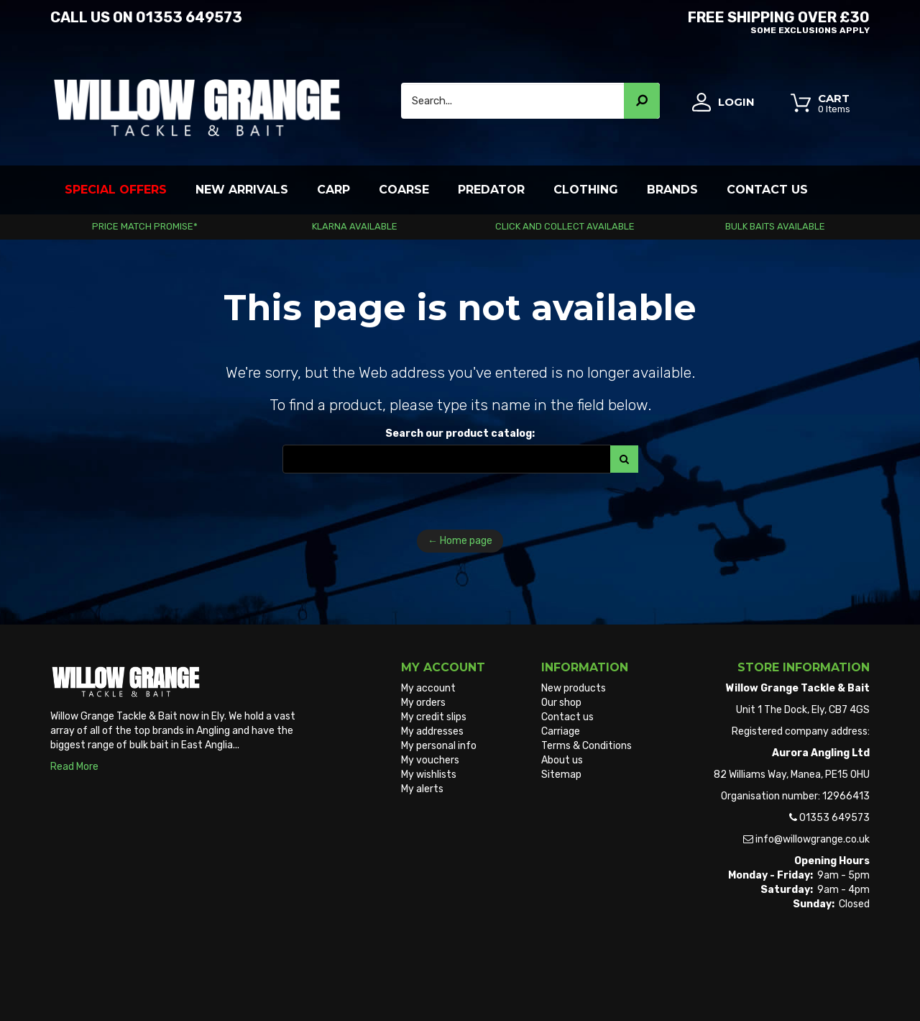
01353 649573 (189, 17)
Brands (672, 189)
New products (573, 688)
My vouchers (430, 760)
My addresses (432, 731)
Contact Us (767, 189)
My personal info (439, 746)
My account (428, 688)
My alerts (422, 789)
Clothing (585, 189)
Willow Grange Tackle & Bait (114, 984)
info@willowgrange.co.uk (812, 839)
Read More (74, 767)
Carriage (560, 731)
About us (562, 760)
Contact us (567, 717)
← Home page (460, 541)
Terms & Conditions (586, 746)
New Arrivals (242, 189)
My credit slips (433, 717)
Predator (491, 189)
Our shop (561, 702)
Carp (333, 189)
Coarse (404, 189)
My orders (423, 702)
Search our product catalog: (460, 433)
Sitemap (561, 774)
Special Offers (116, 189)
